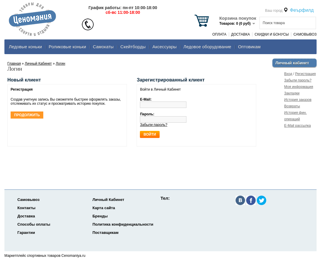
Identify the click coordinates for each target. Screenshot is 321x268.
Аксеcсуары (164, 46)
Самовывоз (305, 34)
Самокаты (103, 46)
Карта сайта (103, 208)
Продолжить (27, 115)
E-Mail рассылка (297, 126)
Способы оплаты (33, 224)
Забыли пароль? (298, 80)
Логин (60, 63)
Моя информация (298, 87)
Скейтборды (133, 46)
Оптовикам (249, 46)
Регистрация (305, 74)
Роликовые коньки (67, 46)
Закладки (292, 93)
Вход (288, 74)
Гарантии (26, 232)
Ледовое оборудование (207, 46)
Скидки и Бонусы (271, 34)
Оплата (219, 34)
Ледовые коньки (25, 46)
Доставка (240, 34)
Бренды (100, 216)
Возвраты (292, 106)
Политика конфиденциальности (122, 224)
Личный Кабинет (38, 63)
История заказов (298, 100)
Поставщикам (105, 232)
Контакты (26, 208)
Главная (14, 63)
